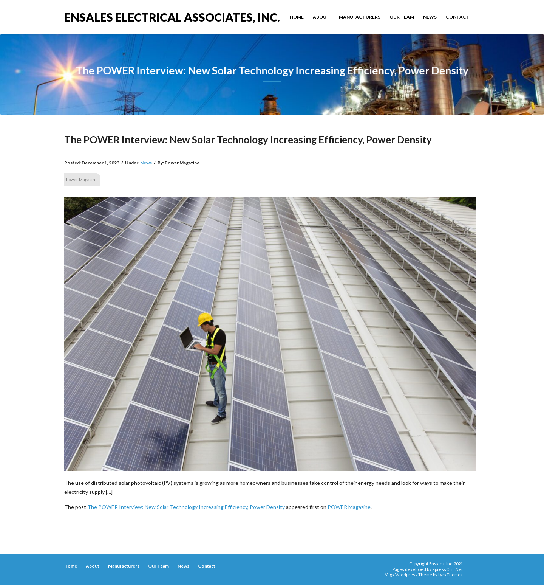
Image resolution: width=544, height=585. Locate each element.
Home (297, 17)
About (321, 17)
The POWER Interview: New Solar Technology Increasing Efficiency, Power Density (186, 507)
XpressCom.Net (447, 569)
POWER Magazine (349, 507)
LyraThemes (450, 574)
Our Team (401, 17)
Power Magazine (82, 179)
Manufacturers (359, 17)
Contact (458, 17)
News (430, 17)
